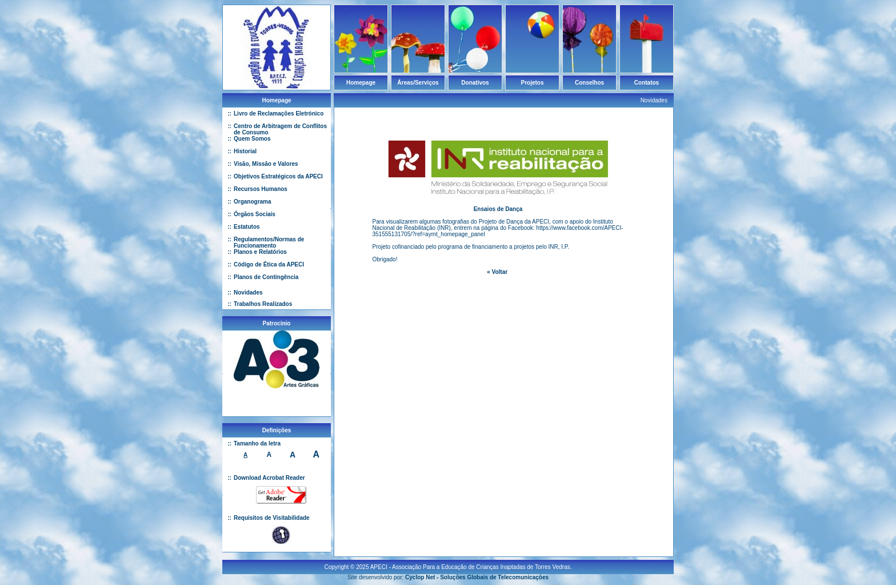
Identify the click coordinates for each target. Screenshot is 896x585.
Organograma (252, 201)
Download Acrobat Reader (269, 478)
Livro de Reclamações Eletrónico (278, 113)
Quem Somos (252, 139)
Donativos (475, 82)
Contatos (646, 82)
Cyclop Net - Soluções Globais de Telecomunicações (477, 573)
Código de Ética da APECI (269, 264)
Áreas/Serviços (417, 82)
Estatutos (247, 227)
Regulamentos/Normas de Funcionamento (269, 242)
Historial (245, 151)
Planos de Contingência (266, 277)
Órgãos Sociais (254, 214)
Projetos (532, 82)
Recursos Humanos (260, 189)
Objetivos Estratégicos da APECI (278, 176)
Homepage (360, 82)
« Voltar (497, 272)
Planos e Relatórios (260, 252)
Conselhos (589, 82)
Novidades (248, 292)
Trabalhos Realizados (263, 304)
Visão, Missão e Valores (266, 164)
